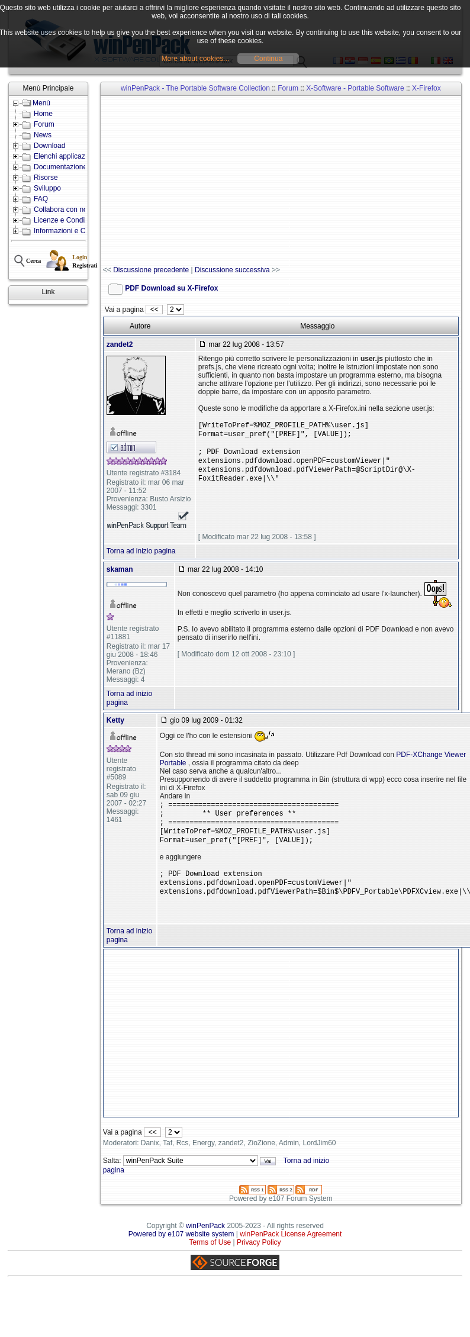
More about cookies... (196, 58)
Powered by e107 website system (181, 1252)
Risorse (46, 177)
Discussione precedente (151, 270)
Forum (44, 124)
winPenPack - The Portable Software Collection (195, 88)
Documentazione (60, 167)
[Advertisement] (269, 181)
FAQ (41, 199)
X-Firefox (426, 88)
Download (49, 145)
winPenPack (205, 1243)
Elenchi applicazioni (65, 156)
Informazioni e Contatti (69, 231)
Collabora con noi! (62, 209)
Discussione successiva (232, 270)
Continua (268, 58)
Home (43, 113)
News (42, 135)
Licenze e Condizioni (66, 220)
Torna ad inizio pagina (141, 559)
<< (154, 309)
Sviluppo (47, 188)
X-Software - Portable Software (355, 88)
